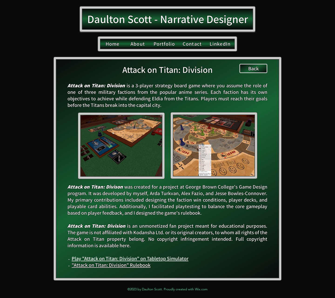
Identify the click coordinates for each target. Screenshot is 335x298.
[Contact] (193, 43)
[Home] (113, 43)
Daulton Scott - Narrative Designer (167, 19)
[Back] (253, 68)
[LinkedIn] (220, 43)
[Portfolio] (165, 43)
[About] (138, 43)
